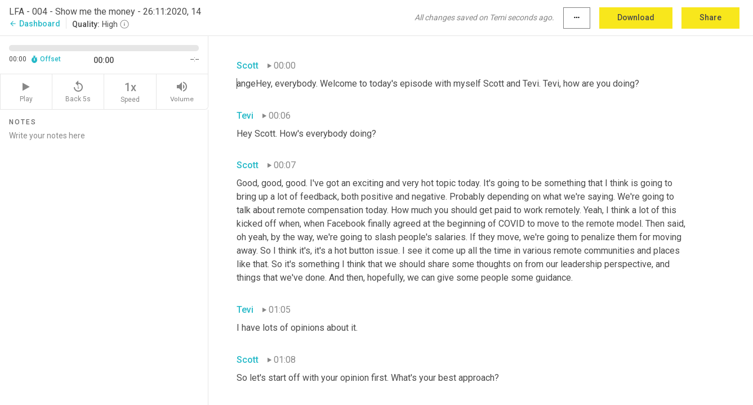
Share (710, 17)
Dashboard (34, 23)
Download (635, 17)
